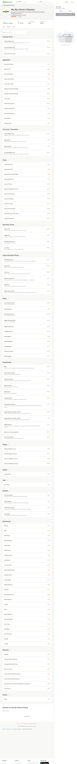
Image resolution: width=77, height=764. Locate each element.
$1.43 (49, 484)
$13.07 (48, 351)
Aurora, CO (8, 729)
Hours (14, 26)
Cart (73, 2)
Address (19, 1)
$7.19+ (48, 366)
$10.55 (48, 41)
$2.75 (49, 123)
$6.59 (49, 179)
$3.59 (49, 69)
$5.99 (49, 78)
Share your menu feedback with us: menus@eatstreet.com (27, 723)
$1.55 (49, 699)
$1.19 (49, 525)
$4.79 (49, 64)
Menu (4, 26)
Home (4, 729)
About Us (4, 762)
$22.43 (48, 213)
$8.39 (49, 73)
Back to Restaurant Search (9, 5)
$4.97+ (48, 228)
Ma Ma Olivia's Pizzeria (60, 8)
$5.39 (49, 683)
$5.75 (49, 474)
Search (41, 1)
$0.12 (49, 574)
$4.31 (49, 113)
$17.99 (48, 320)
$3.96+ (48, 372)
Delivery (60, 10)
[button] (72, 2)
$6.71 (49, 418)
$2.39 (49, 108)
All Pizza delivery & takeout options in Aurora (26, 726)
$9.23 (49, 507)
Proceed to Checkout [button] (65, 14)
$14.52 (48, 193)
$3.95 (49, 164)
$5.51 (49, 673)
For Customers (18, 762)
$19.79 (48, 53)
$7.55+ (48, 356)
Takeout (70, 10)
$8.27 (49, 495)
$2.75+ (48, 98)
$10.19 (48, 314)
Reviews (8, 26)
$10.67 (48, 411)
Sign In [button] (66, 2)
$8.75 (49, 659)
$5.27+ (48, 259)
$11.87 (48, 188)
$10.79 (48, 93)
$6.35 (49, 139)
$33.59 (48, 302)
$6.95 (49, 88)
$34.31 (48, 218)
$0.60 (49, 594)
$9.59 (49, 83)
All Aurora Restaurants (17, 729)
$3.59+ (48, 103)
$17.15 (48, 203)
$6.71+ (48, 379)
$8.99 (49, 458)
